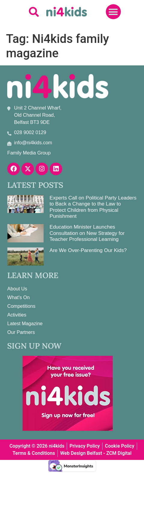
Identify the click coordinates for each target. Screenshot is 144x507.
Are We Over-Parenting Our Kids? (88, 250)
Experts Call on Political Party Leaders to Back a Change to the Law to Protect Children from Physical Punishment (93, 207)
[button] (34, 12)
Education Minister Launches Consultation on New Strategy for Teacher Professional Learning (87, 233)
